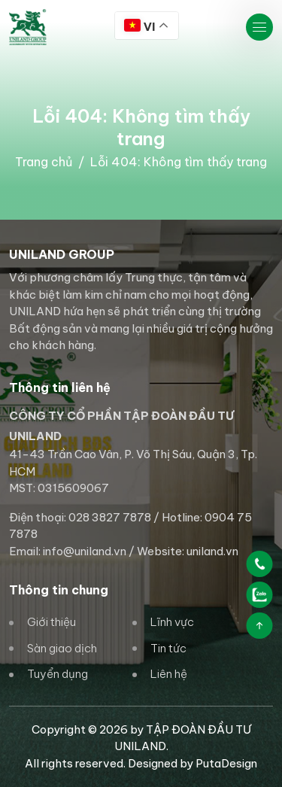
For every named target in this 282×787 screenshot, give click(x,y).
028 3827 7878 (109, 517)
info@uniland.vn (84, 551)
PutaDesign (226, 763)
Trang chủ (43, 161)
